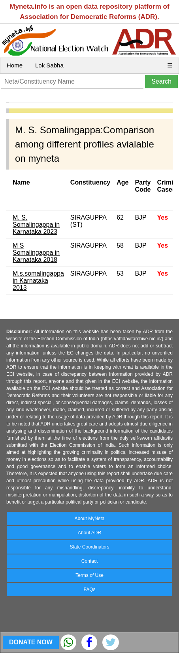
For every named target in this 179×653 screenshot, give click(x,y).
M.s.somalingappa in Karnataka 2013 (38, 280)
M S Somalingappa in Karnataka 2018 (36, 252)
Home (15, 65)
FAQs (89, 589)
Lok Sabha (49, 65)
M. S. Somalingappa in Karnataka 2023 (36, 224)
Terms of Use (89, 575)
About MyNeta (89, 518)
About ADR (89, 532)
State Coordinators (89, 547)
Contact (89, 561)
